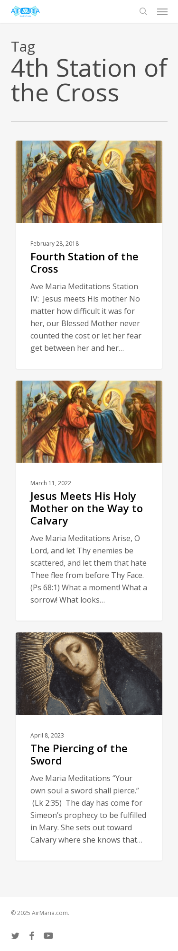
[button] (162, 11)
